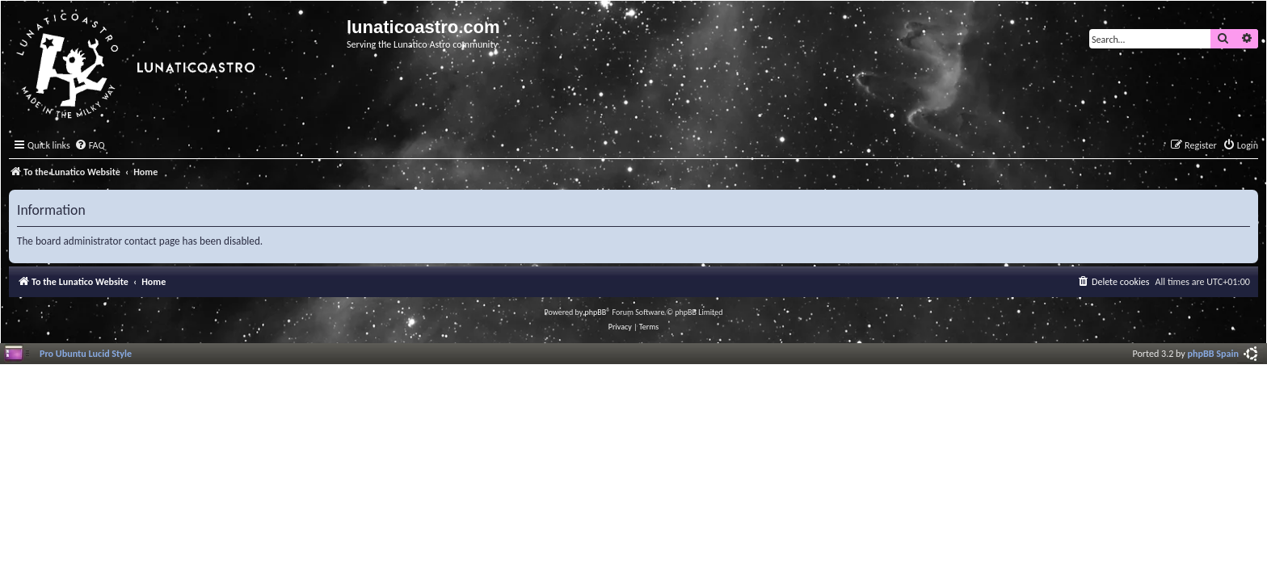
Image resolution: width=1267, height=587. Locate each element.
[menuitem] (89, 146)
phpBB (596, 312)
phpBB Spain (1213, 353)
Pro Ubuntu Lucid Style (86, 353)
